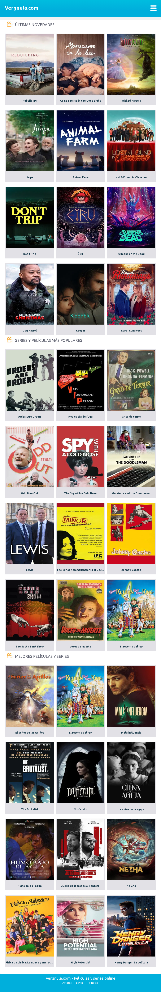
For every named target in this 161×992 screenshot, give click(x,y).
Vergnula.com (21, 8)
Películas (93, 982)
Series (79, 982)
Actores (66, 982)
